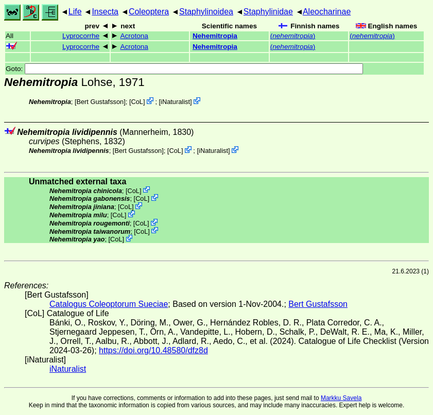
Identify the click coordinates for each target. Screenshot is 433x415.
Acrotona (134, 36)
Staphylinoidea (206, 11)
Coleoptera (149, 11)
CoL (137, 102)
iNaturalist (175, 102)
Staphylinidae (268, 11)
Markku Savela (341, 398)
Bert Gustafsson (100, 102)
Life (75, 11)
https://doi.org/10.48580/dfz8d (153, 350)
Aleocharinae (327, 11)
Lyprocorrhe (80, 36)
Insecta (105, 11)
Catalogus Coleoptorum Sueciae (108, 304)
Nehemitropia (215, 36)
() (293, 36)
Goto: (184, 69)
